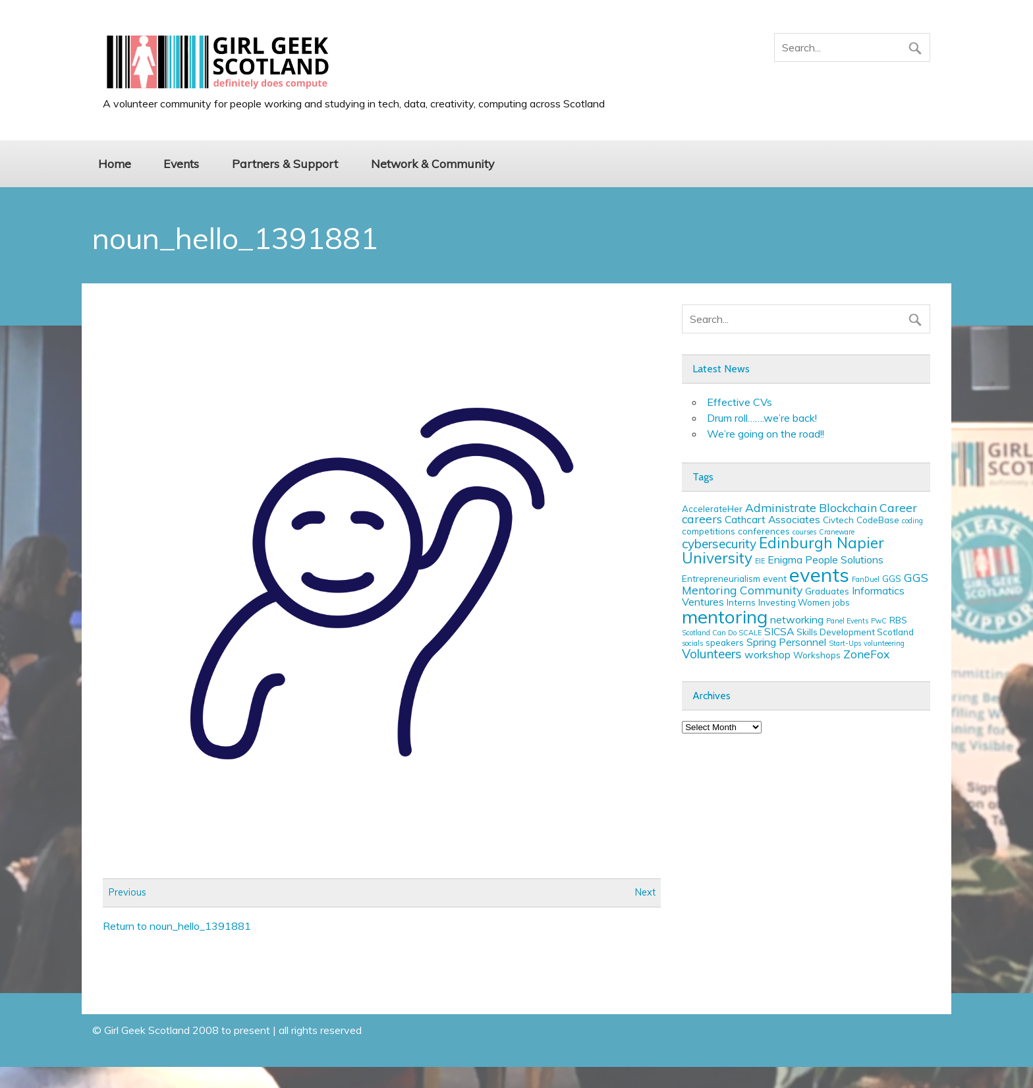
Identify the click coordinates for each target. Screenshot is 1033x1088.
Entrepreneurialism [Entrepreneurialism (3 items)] (721, 578)
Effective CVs (739, 402)
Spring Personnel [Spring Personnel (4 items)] (786, 641)
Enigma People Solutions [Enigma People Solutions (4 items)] (825, 559)
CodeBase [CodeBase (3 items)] (877, 520)
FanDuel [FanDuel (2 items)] (865, 579)
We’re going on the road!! (765, 433)
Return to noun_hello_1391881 (177, 925)
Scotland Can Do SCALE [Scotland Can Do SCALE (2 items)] (722, 632)
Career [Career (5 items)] (898, 507)
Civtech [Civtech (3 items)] (838, 520)
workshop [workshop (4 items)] (767, 654)
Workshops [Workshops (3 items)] (817, 655)
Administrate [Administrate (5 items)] (780, 507)
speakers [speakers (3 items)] (725, 642)
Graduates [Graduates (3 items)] (827, 591)
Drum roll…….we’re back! (762, 417)
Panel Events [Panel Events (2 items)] (847, 620)
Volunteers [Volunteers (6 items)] (712, 654)
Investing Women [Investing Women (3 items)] (794, 602)
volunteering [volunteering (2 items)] (884, 643)
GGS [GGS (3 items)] (891, 578)
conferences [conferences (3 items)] (764, 531)
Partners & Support (285, 163)
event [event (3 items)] (775, 578)
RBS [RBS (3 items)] (898, 620)
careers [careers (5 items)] (702, 518)
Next (645, 893)
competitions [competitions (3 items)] (708, 531)
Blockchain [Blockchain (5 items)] (848, 507)
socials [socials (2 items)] (692, 643)
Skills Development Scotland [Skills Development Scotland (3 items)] (855, 632)
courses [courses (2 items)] (804, 531)
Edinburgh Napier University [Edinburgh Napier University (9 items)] (783, 550)
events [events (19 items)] (819, 575)
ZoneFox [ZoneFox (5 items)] (866, 653)
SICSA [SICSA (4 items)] (779, 631)
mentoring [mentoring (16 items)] (725, 616)
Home (114, 163)
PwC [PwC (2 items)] (879, 620)
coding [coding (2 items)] (912, 520)
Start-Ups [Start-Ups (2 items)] (845, 643)
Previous (127, 893)
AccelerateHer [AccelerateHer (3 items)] (712, 508)
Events (181, 163)
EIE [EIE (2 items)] (760, 560)
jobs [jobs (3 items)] (841, 602)
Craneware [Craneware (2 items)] (836, 531)
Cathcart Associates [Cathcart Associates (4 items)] (772, 519)
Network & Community (432, 163)
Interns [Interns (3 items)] (741, 602)
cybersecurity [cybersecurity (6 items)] (719, 544)
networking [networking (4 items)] (797, 619)
